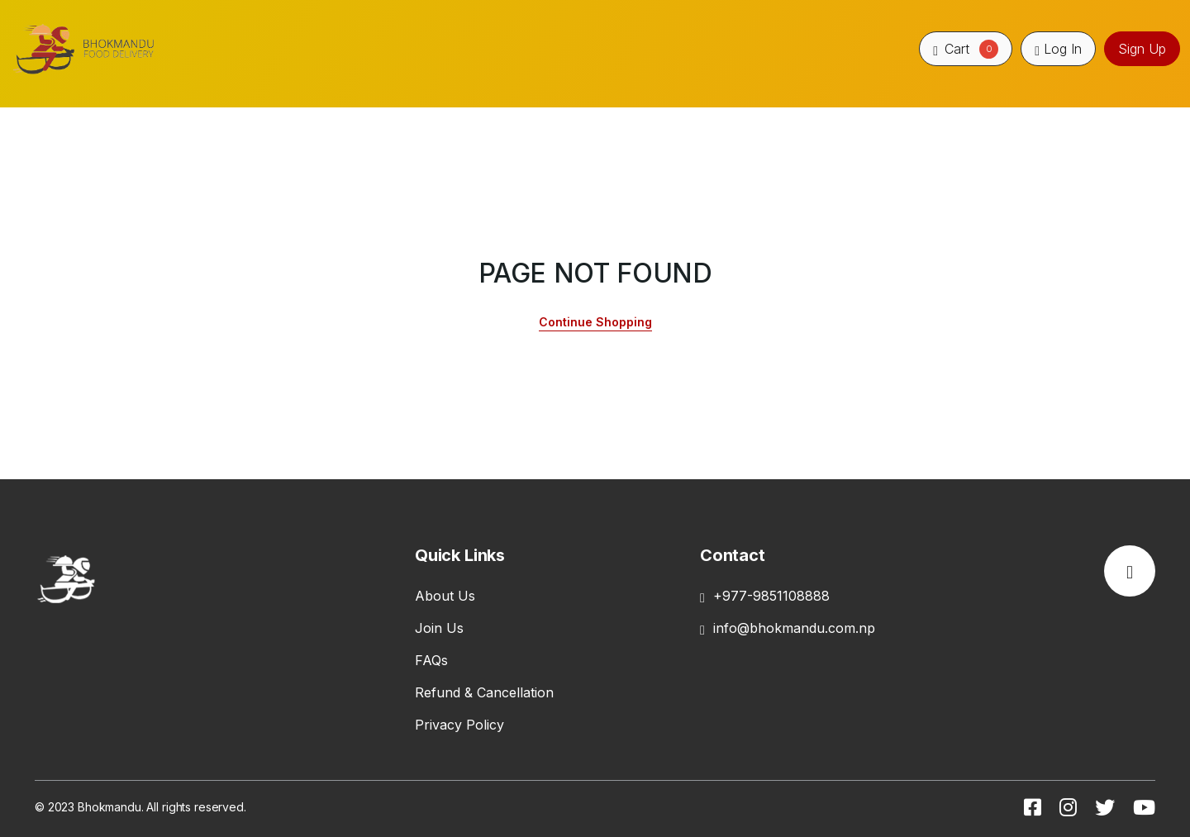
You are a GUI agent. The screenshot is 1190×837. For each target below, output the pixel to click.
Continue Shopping (595, 322)
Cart (965, 49)
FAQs (431, 660)
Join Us (439, 628)
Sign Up (1142, 48)
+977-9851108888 (765, 595)
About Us (445, 595)
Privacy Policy (459, 724)
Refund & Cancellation (484, 692)
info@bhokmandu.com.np (787, 628)
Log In (1058, 48)
